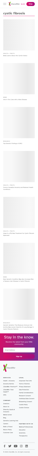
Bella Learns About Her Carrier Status (15, 55)
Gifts (4, 395)
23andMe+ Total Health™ (8, 391)
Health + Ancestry (9, 381)
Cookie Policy (23, 404)
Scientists (22, 433)
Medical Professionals (26, 427)
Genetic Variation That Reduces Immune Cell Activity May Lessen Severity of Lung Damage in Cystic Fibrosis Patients (18, 327)
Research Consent (25, 396)
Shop (31, 4)
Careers (5, 424)
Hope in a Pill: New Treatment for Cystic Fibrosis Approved (18, 234)
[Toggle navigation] (4, 4)
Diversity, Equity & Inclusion (9, 411)
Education (22, 430)
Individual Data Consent (26, 398)
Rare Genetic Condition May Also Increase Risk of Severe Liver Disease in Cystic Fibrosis (18, 280)
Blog (4, 418)
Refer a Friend (7, 427)
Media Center (7, 415)
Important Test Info (25, 381)
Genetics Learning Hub (10, 421)
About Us (6, 406)
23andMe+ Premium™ (10, 387)
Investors (6, 403)
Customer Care (8, 432)
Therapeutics (23, 436)
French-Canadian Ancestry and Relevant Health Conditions (18, 188)
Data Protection (24, 390)
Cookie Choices (24, 407)
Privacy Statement (25, 387)
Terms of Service (24, 384)
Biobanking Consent (25, 401)
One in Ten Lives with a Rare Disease (15, 99)
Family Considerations (26, 393)
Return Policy (7, 430)
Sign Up (19, 356)
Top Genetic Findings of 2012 (12, 143)
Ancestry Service (8, 384)
